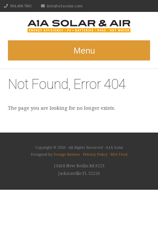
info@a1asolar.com (65, 6)
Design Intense (67, 154)
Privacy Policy (95, 154)
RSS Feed (118, 154)
